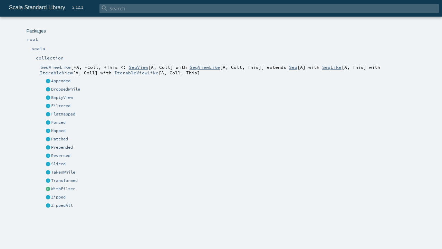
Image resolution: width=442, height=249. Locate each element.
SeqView (138, 67)
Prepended (62, 147)
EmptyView (62, 97)
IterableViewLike (136, 72)
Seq (293, 67)
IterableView (56, 72)
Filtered (60, 105)
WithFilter (63, 188)
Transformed (64, 180)
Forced (58, 122)
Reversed (60, 155)
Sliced (58, 164)
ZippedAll (62, 205)
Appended (60, 81)
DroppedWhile (65, 89)
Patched (59, 139)
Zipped (58, 197)
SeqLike (332, 67)
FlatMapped (63, 114)
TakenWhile (63, 172)
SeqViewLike (205, 67)
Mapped (58, 130)
